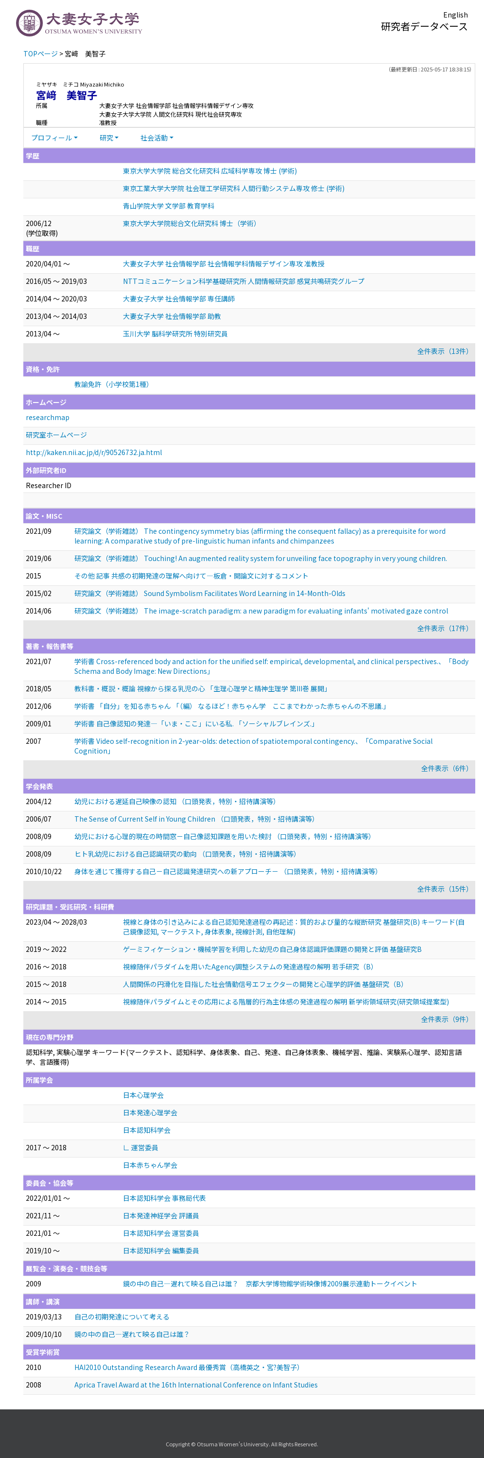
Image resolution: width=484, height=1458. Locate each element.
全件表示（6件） (447, 768)
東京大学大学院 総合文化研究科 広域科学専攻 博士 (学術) (210, 171)
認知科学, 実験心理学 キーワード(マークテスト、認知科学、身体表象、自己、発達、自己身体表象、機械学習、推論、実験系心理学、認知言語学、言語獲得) (244, 1057)
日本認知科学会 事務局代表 (164, 1198)
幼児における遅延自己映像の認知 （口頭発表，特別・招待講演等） (177, 801)
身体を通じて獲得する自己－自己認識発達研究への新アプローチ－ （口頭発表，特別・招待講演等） (228, 871)
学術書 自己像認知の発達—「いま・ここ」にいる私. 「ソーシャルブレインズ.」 (196, 723)
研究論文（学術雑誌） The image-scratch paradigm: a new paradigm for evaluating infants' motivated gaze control (261, 610)
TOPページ (40, 53)
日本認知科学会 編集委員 (161, 1250)
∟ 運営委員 (140, 1147)
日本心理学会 (143, 1095)
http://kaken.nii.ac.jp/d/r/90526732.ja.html (94, 452)
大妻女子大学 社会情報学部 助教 (172, 316)
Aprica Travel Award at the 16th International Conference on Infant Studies (196, 1384)
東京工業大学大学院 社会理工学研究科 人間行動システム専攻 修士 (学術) (234, 188)
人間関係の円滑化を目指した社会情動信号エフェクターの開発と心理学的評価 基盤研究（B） (265, 984)
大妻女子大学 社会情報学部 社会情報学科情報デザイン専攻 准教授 (224, 263)
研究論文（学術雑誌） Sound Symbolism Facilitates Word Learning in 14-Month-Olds (210, 593)
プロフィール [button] (51, 137)
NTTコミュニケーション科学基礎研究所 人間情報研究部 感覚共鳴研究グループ (243, 281)
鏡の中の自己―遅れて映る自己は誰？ (132, 1334)
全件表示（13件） (445, 351)
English (455, 14)
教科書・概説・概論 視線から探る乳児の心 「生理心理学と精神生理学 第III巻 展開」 (202, 688)
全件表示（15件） (445, 889)
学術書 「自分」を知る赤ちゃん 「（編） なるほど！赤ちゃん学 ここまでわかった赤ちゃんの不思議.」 (232, 706)
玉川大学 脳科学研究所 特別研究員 (175, 333)
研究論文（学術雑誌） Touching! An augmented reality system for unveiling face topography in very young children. (260, 558)
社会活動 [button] (154, 137)
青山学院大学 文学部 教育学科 (168, 206)
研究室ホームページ (56, 434)
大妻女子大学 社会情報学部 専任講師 (179, 298)
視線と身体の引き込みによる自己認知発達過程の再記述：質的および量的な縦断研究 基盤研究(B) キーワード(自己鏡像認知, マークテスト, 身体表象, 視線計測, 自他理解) (294, 926)
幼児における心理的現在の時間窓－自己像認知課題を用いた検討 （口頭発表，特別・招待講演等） (224, 836)
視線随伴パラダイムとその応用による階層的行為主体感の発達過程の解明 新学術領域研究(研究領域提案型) (286, 1001)
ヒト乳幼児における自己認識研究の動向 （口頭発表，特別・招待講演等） (187, 854)
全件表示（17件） (445, 628)
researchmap (47, 417)
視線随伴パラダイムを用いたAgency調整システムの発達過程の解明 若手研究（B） (250, 966)
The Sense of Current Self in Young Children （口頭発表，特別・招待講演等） (196, 819)
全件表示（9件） (447, 1019)
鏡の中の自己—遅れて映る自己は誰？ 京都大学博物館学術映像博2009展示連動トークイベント (270, 1283)
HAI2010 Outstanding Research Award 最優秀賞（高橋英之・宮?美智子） (189, 1367)
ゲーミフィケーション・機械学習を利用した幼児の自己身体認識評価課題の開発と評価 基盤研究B (272, 949)
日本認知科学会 (147, 1130)
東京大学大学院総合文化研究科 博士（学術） (191, 223)
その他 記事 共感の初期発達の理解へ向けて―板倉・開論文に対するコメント (191, 575)
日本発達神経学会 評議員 (161, 1215)
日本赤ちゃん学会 (150, 1165)
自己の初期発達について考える (122, 1316)
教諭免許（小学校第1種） (113, 384)
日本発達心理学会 (150, 1112)
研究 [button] (106, 137)
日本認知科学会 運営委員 (161, 1233)
